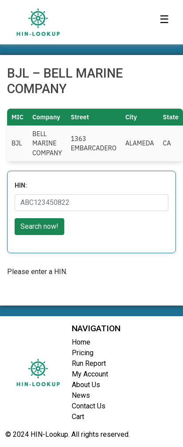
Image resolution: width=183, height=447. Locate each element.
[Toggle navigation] (164, 22)
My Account (90, 374)
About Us (86, 384)
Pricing (82, 353)
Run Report (89, 363)
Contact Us (88, 406)
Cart (78, 416)
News (81, 395)
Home (81, 342)
